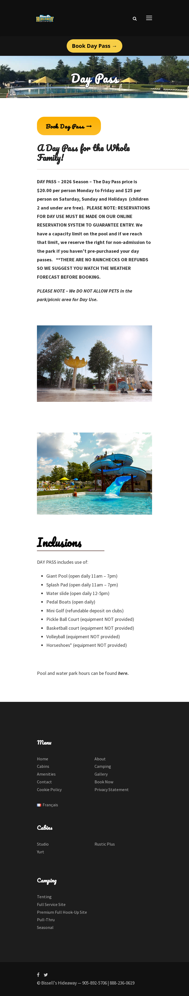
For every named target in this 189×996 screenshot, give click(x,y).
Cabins (43, 766)
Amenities (46, 774)
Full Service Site (51, 904)
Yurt (40, 851)
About (100, 758)
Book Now (103, 781)
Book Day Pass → (94, 45)
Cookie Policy (49, 789)
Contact (44, 781)
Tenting (44, 896)
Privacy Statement (111, 789)
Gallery (101, 774)
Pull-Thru (46, 919)
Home (42, 758)
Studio (43, 844)
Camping (102, 766)
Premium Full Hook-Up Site (62, 912)
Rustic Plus (104, 844)
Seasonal (45, 927)
